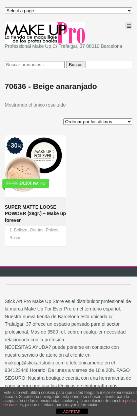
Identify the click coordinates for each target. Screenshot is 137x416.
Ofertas (36, 230)
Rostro (15, 237)
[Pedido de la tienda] (97, 121)
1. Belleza (18, 230)
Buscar (76, 64)
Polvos (52, 230)
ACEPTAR (71, 412)
